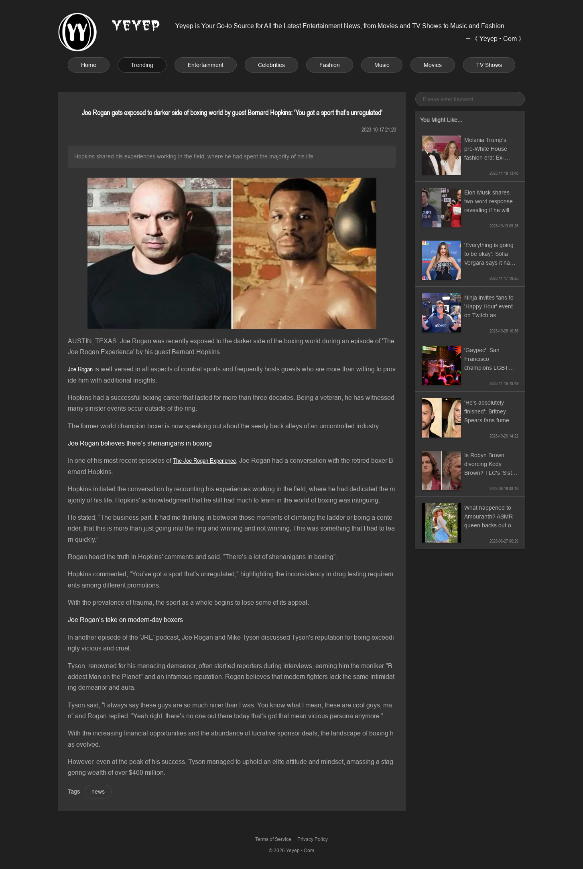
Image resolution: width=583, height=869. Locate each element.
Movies (433, 65)
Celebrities (271, 65)
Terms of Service (273, 839)
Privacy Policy (312, 839)
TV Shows (489, 65)
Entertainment (205, 65)
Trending (142, 65)
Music (381, 65)
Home (88, 65)
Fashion (329, 65)
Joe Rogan (80, 369)
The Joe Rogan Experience (204, 460)
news (98, 791)
